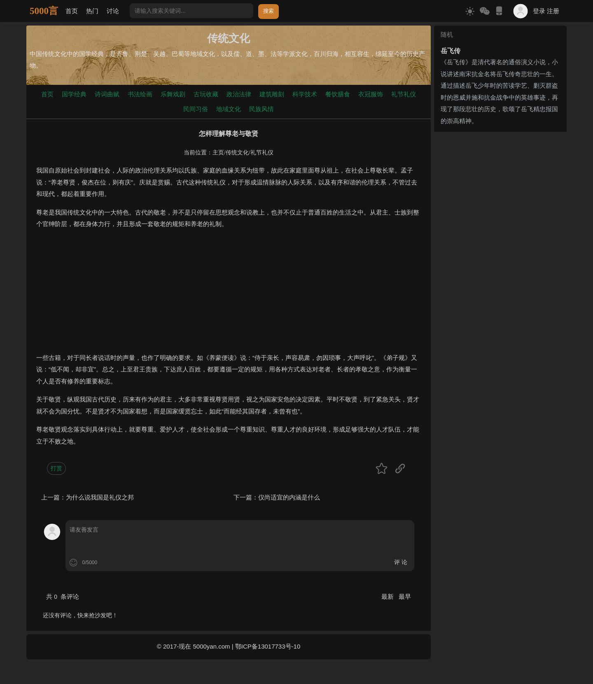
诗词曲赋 (107, 94)
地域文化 (228, 108)
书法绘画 (140, 94)
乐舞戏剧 (173, 94)
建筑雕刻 (271, 94)
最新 (388, 596)
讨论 (113, 10)
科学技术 (304, 94)
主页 (218, 152)
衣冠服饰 (370, 94)
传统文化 (237, 152)
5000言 (44, 11)
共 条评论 (62, 596)
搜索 (268, 11)
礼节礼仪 (403, 94)
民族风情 (261, 108)
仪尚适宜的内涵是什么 (289, 497)
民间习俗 (195, 108)
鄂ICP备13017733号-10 (267, 646)
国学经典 (74, 94)
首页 (71, 10)
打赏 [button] (56, 468)
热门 (92, 10)
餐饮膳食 (337, 94)
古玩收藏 (206, 94)
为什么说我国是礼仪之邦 (100, 497)
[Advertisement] (228, 294)
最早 (405, 596)
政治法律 (238, 94)
